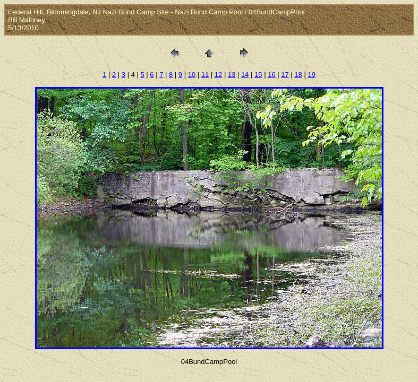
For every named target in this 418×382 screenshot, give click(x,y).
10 (191, 75)
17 (284, 75)
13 (231, 75)
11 (205, 75)
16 (271, 75)
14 (245, 75)
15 (258, 75)
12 (218, 75)
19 (311, 75)
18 (298, 75)
